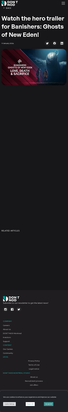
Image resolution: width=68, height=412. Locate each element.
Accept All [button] (48, 404)
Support (6, 341)
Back (7, 8)
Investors (7, 337)
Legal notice (34, 369)
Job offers (34, 385)
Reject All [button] (30, 404)
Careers (6, 325)
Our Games (8, 349)
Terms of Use (34, 365)
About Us (7, 329)
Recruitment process (34, 381)
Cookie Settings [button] (9, 404)
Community (8, 353)
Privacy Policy (34, 361)
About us (34, 377)
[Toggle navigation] (63, 3)
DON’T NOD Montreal (12, 333)
